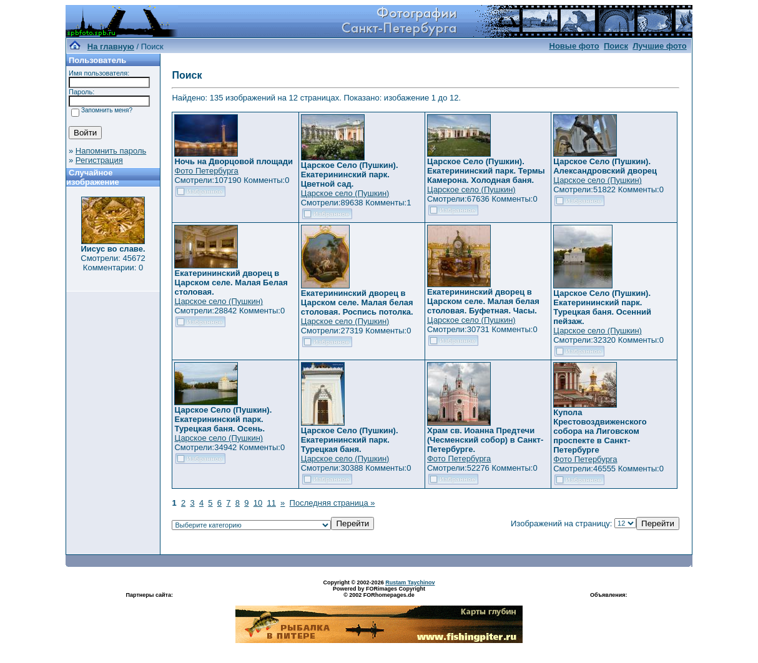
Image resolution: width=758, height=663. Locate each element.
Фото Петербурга (206, 170)
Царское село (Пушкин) (345, 193)
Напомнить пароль (111, 150)
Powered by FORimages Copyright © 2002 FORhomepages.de (379, 592)
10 (257, 503)
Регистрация (99, 160)
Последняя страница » (332, 503)
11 (271, 503)
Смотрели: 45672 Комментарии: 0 (113, 262)
